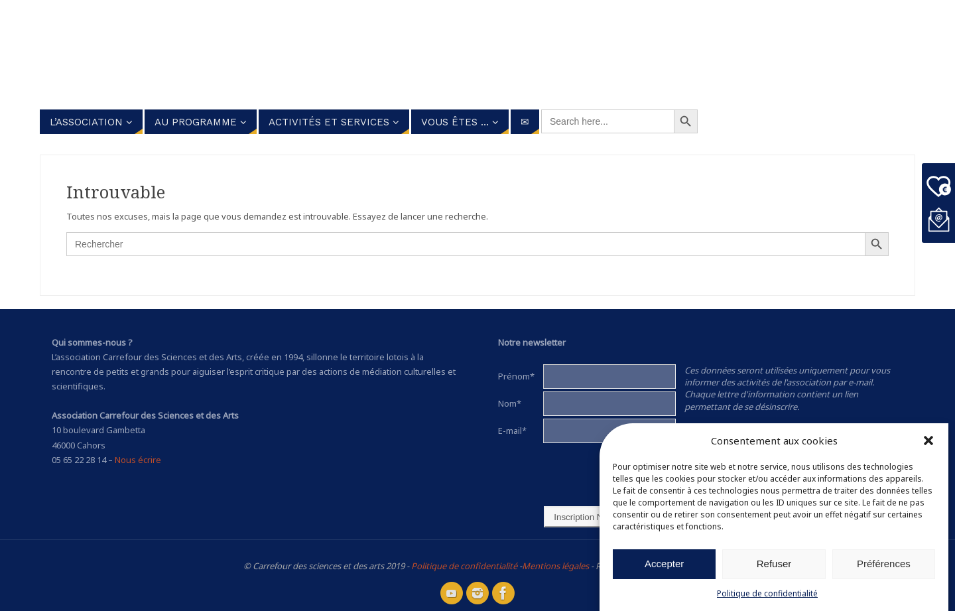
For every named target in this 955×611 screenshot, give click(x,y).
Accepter (664, 563)
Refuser (774, 563)
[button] (928, 440)
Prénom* (516, 376)
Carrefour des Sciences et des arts (424, 52)
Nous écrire (138, 460)
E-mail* (512, 431)
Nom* (509, 403)
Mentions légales (555, 566)
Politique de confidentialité (767, 593)
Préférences (884, 563)
